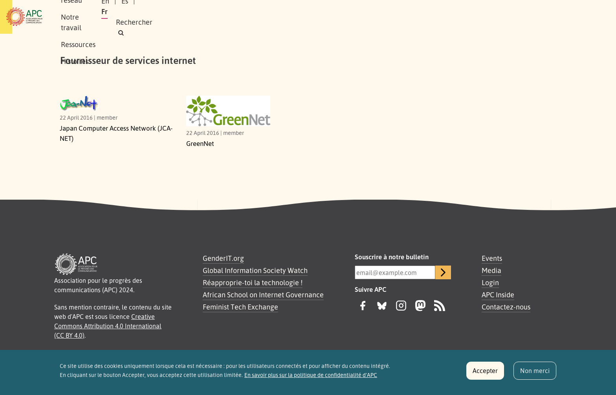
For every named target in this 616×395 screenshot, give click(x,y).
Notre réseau (168, 17)
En (440, 17)
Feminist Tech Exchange (240, 306)
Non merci (535, 373)
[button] (534, 17)
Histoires (313, 17)
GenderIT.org (223, 258)
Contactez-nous (506, 306)
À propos (123, 17)
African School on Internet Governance (263, 294)
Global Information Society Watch (255, 270)
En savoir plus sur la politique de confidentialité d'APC (310, 377)
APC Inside (498, 294)
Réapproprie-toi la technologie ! (252, 282)
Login (490, 282)
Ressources (270, 17)
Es (459, 17)
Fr (478, 17)
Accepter (485, 373)
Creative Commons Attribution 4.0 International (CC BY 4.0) (107, 326)
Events (492, 258)
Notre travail (221, 17)
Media (491, 270)
